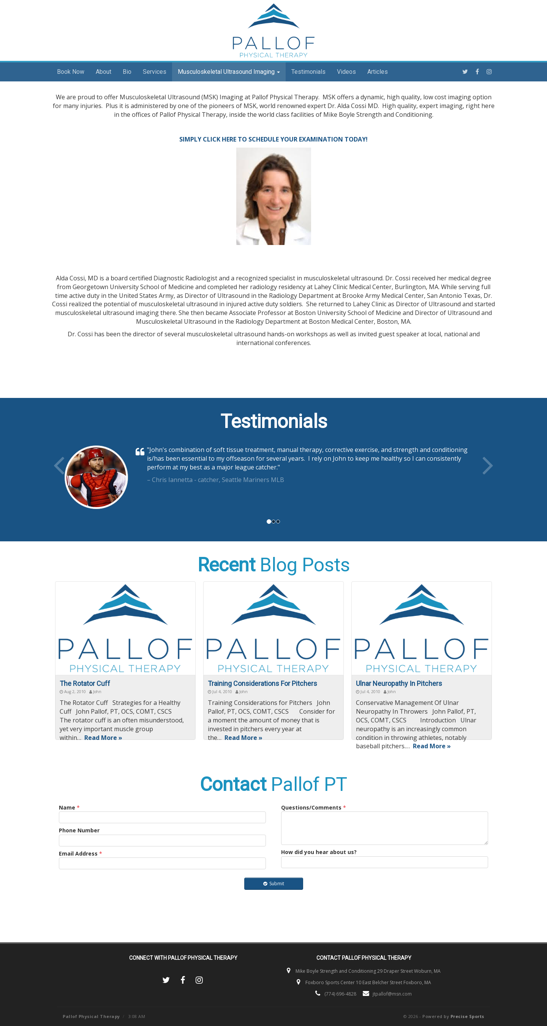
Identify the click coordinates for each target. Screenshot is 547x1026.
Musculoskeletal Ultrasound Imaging (229, 71)
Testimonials (308, 71)
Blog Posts (274, 565)
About (103, 71)
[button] (84, 479)
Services (154, 71)
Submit (273, 883)
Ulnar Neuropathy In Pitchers (399, 683)
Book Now (70, 71)
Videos (346, 71)
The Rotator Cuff (85, 683)
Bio (127, 71)
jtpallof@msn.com (392, 994)
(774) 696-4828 (340, 994)
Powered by (453, 1016)
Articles (377, 71)
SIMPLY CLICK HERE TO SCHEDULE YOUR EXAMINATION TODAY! (273, 139)
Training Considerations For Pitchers (262, 683)
